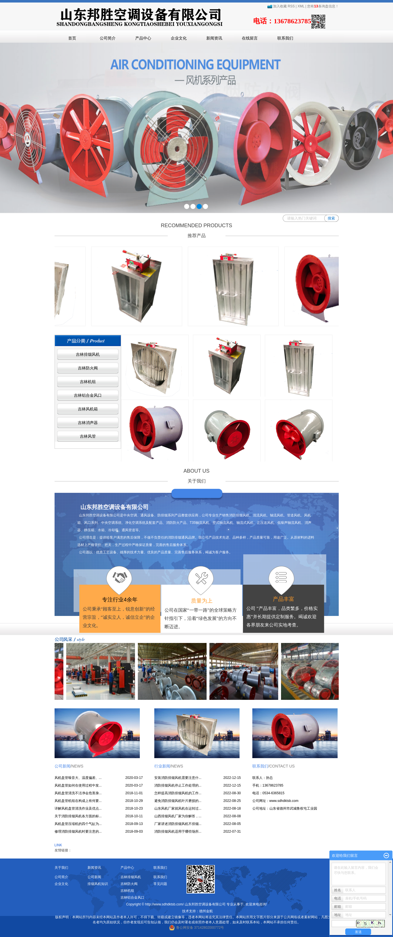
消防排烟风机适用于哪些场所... (177, 831)
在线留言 (250, 38)
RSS (291, 6)
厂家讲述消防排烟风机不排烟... (177, 824)
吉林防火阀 (88, 368)
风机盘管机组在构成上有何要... (78, 801)
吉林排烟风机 (88, 354)
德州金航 (206, 911)
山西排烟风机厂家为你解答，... (177, 816)
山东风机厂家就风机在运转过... (177, 808)
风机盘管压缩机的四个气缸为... (78, 824)
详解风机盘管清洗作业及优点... (78, 808)
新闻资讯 (214, 38)
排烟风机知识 (98, 884)
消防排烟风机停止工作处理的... (177, 785)
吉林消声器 (88, 422)
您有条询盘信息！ (322, 6)
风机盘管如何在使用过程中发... (78, 785)
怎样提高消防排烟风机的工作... (177, 793)
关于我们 (61, 868)
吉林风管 (88, 436)
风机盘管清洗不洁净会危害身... (78, 793)
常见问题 (160, 884)
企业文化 (179, 38)
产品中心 (143, 38)
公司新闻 (94, 877)
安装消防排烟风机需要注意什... (177, 778)
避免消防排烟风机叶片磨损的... (177, 801)
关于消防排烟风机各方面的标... (78, 816)
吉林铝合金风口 (88, 395)
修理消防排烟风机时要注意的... (78, 831)
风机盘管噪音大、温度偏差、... (78, 778)
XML (301, 6)
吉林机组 (88, 381)
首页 (72, 38)
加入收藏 (277, 6)
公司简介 (108, 38)
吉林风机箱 (88, 409)
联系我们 (285, 38)
